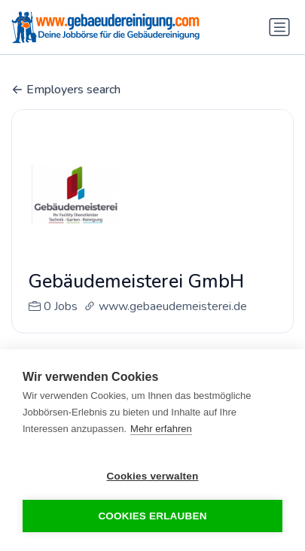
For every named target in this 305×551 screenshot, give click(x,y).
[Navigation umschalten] (279, 27)
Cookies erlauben (152, 516)
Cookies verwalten (153, 476)
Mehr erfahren (161, 428)
